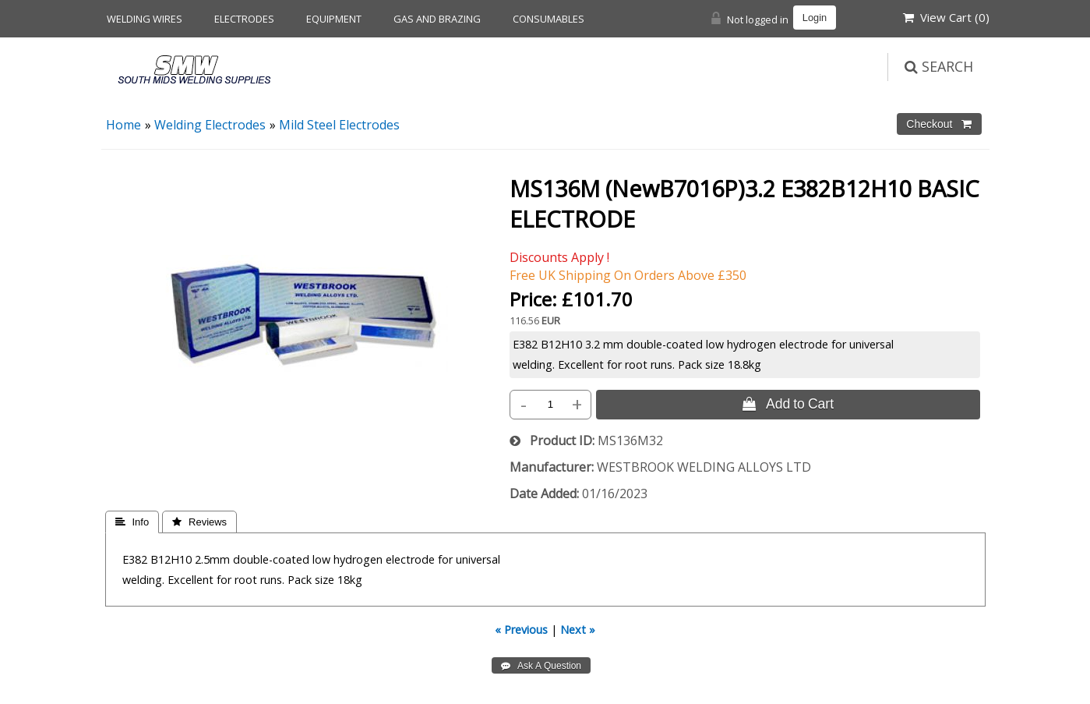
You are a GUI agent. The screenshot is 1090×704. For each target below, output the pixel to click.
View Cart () (946, 17)
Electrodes (244, 19)
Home (123, 124)
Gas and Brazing (437, 19)
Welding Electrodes (210, 124)
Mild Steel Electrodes (339, 124)
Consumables (548, 19)
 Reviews (199, 522)
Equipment (334, 19)
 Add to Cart (788, 404)
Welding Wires (144, 19)
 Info (132, 522)
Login (815, 17)
